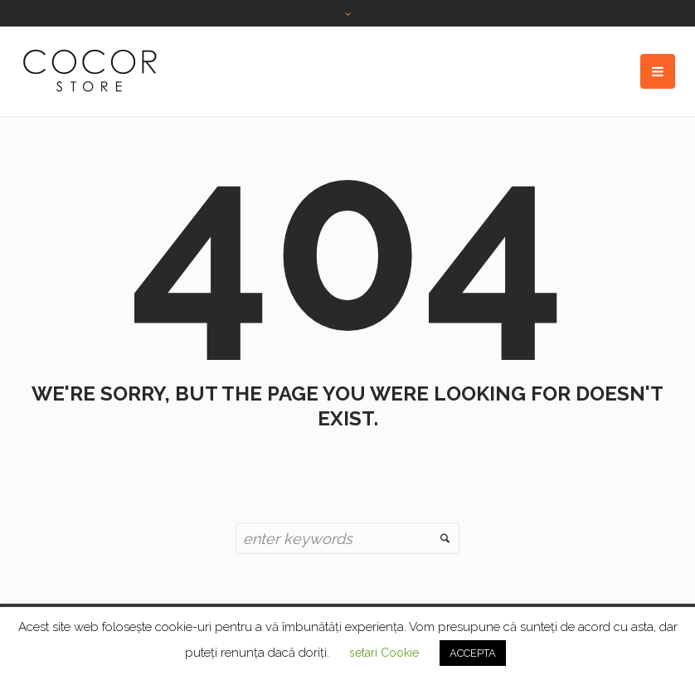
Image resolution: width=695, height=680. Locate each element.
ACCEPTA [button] (473, 653)
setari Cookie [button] (384, 652)
